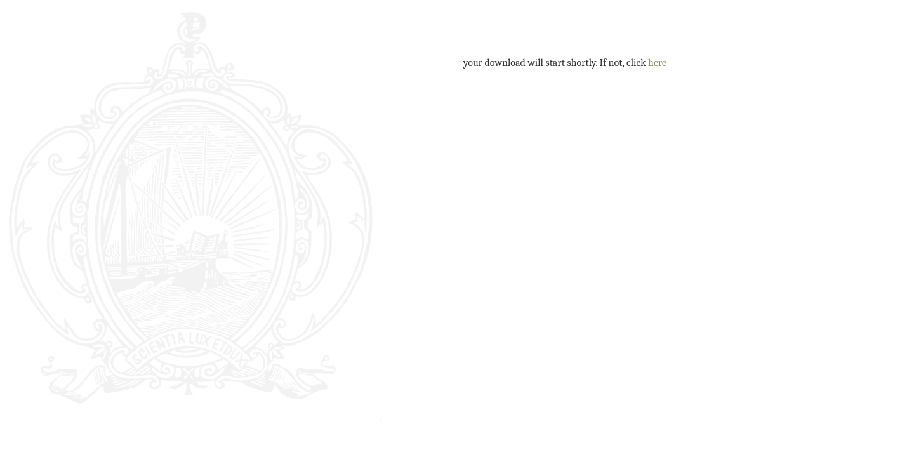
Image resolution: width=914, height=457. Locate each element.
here (657, 63)
